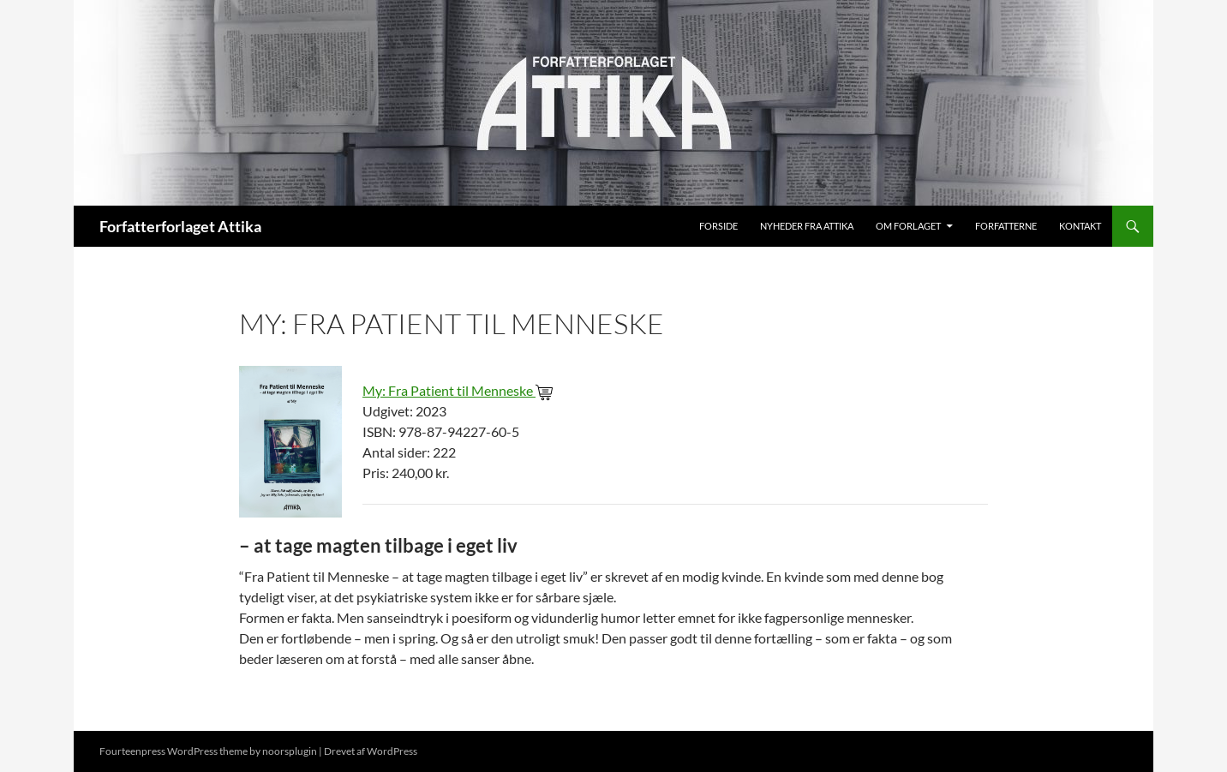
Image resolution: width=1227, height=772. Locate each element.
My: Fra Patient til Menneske (457, 390)
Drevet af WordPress (370, 751)
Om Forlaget (908, 225)
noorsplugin (289, 751)
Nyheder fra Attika (806, 225)
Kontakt (1080, 225)
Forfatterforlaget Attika (180, 226)
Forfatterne (1006, 225)
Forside (718, 225)
